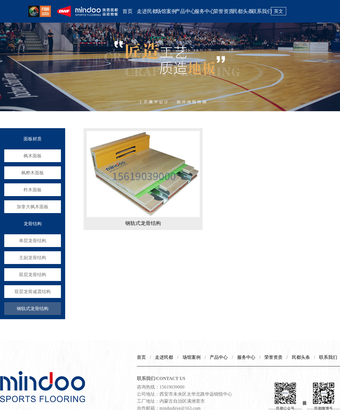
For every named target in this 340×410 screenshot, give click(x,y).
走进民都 (146, 11)
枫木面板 (33, 155)
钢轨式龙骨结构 (32, 308)
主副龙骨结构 (32, 257)
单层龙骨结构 (32, 240)
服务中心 (204, 11)
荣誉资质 (223, 11)
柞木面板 (33, 189)
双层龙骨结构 (32, 274)
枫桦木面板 (32, 172)
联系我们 (261, 11)
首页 (127, 11)
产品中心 (184, 11)
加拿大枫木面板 (32, 206)
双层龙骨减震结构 (32, 291)
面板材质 (33, 138)
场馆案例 (165, 11)
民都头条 (242, 11)
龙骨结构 (33, 223)
